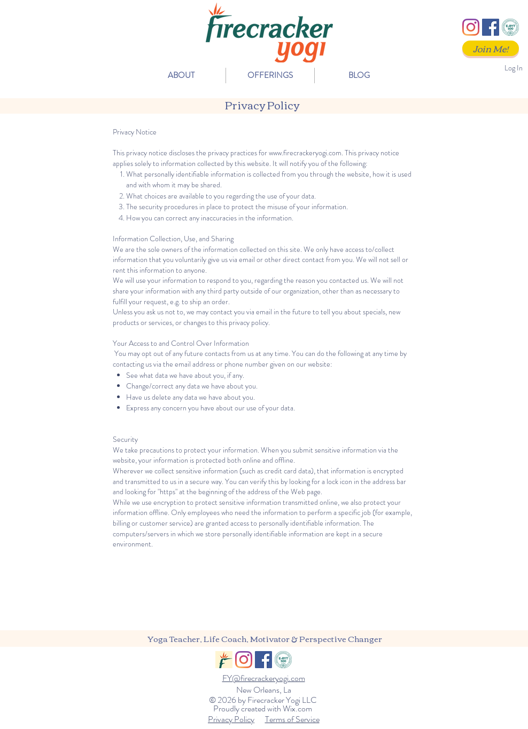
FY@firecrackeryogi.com (263, 678)
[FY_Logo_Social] (223, 659)
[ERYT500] (510, 27)
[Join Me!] (490, 48)
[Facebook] (490, 27)
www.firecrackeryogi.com (305, 152)
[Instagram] (470, 27)
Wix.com (297, 708)
